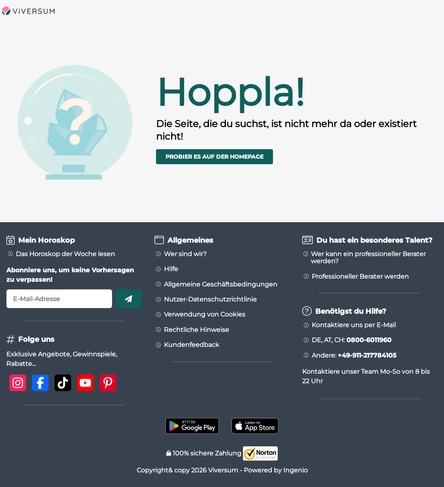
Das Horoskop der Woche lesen (65, 254)
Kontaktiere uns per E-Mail (354, 325)
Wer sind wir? (185, 254)
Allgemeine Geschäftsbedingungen (220, 284)
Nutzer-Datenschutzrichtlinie (210, 299)
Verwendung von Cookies (204, 314)
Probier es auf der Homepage (214, 156)
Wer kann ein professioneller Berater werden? (368, 258)
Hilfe (171, 269)
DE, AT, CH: (351, 340)
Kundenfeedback (191, 344)
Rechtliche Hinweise (196, 329)
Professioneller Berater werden (360, 276)
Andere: (354, 355)
